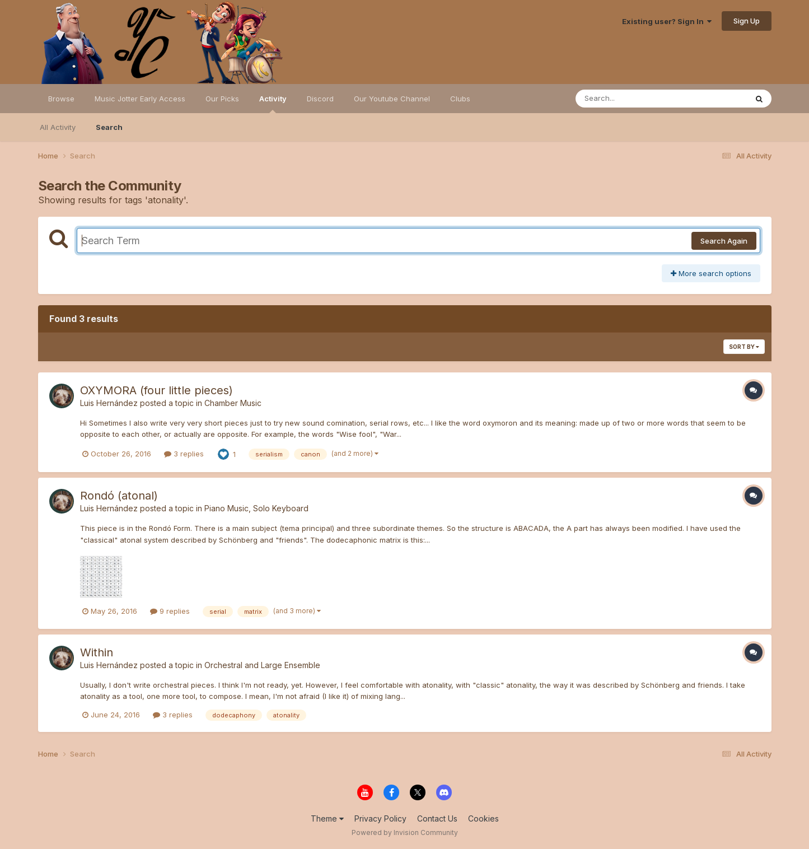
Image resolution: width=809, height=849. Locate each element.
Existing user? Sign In (667, 21)
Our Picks (222, 98)
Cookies (483, 818)
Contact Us (437, 818)
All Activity (58, 127)
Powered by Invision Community (405, 832)
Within (96, 652)
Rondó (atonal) (119, 495)
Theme (327, 818)
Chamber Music (232, 403)
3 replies (184, 453)
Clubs (460, 98)
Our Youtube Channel (392, 98)
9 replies (170, 611)
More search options (711, 273)
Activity (273, 103)
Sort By (744, 346)
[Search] (631, 99)
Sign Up (746, 20)
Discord (320, 98)
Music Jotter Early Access (140, 98)
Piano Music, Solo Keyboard (256, 508)
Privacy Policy (380, 818)
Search (109, 127)
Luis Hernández (109, 403)
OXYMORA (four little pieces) (156, 390)
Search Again (723, 240)
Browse (61, 98)
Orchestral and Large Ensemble (262, 665)
